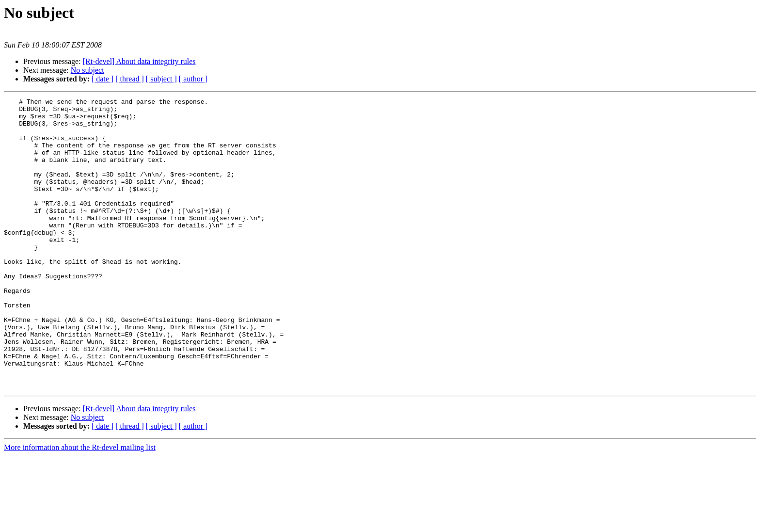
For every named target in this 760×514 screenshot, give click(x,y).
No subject (87, 70)
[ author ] (193, 79)
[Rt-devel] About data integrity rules (139, 61)
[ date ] (102, 79)
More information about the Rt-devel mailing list (80, 505)
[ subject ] (161, 79)
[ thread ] (129, 79)
